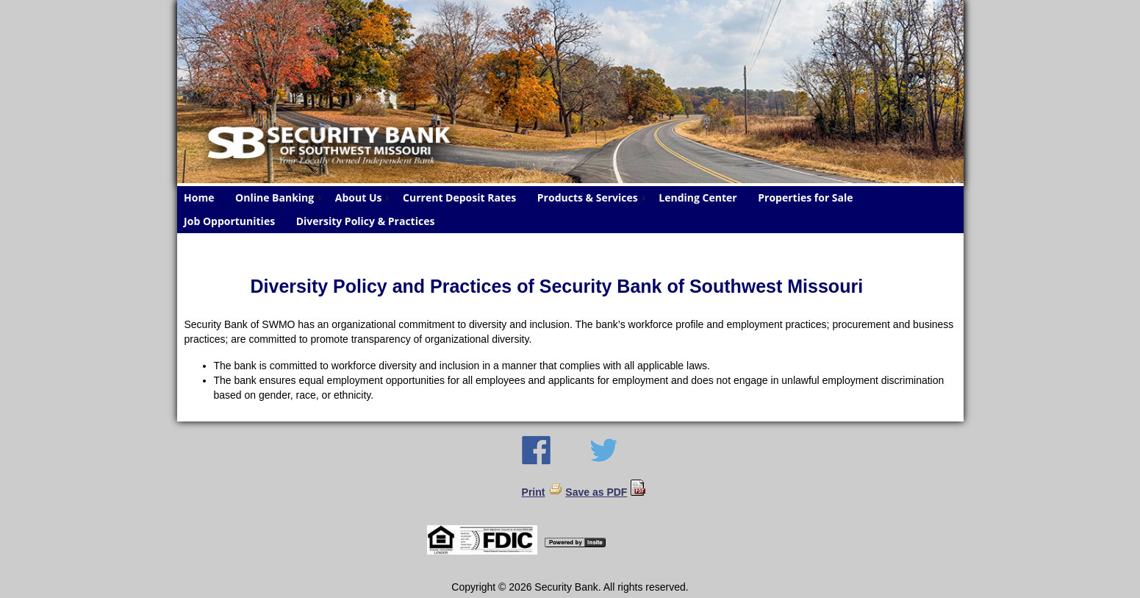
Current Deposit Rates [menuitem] (459, 197)
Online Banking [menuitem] (280, 197)
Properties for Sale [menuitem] (805, 197)
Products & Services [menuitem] (593, 197)
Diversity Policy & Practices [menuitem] (365, 221)
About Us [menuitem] (364, 197)
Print (533, 492)
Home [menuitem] (199, 197)
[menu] (570, 209)
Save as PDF (596, 492)
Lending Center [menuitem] (697, 197)
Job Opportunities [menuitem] (229, 221)
